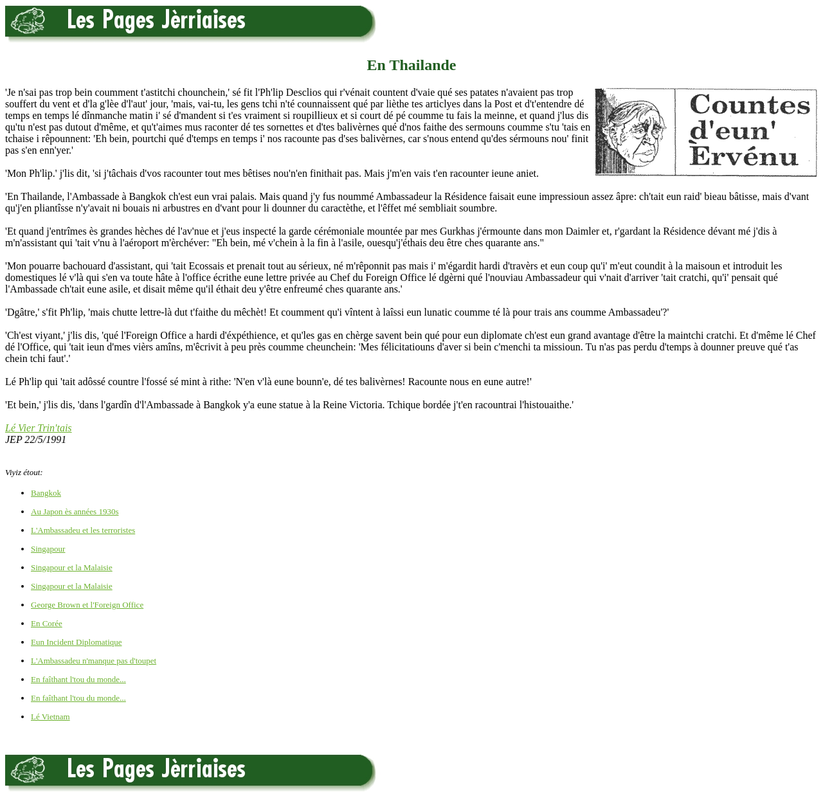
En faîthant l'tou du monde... (78, 679)
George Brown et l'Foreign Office (87, 604)
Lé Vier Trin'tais (38, 427)
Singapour (48, 549)
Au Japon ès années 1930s (74, 511)
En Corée (46, 623)
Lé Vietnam (50, 716)
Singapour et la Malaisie (72, 567)
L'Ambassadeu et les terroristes (83, 530)
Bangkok (46, 493)
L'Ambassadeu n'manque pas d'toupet (93, 660)
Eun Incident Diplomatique (76, 642)
